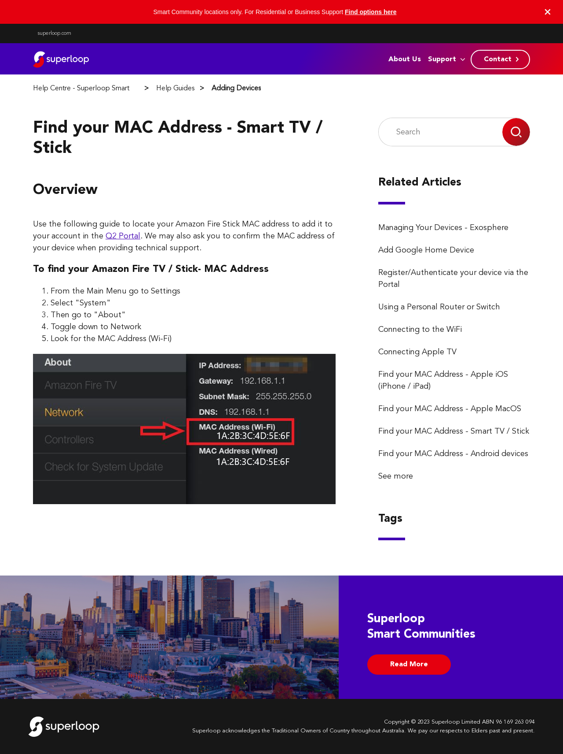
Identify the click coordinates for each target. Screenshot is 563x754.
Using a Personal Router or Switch (439, 307)
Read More (409, 664)
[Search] (440, 132)
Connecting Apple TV (417, 352)
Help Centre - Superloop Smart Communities (101, 88)
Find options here (370, 11)
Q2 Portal (123, 236)
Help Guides (175, 88)
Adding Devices (236, 88)
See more (395, 476)
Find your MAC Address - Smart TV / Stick (453, 431)
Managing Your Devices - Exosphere (443, 228)
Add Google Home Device (426, 250)
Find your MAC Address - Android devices (453, 454)
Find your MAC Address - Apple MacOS (449, 409)
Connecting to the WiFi (420, 330)
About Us (404, 59)
